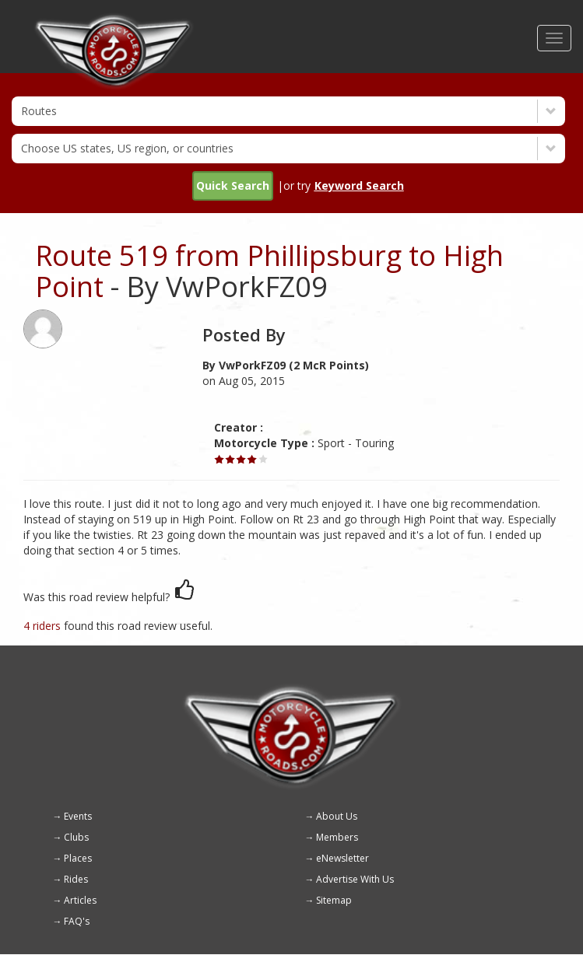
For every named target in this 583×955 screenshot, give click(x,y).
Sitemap (334, 900)
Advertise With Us (355, 879)
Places (78, 858)
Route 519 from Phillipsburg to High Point (269, 271)
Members (337, 837)
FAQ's (77, 921)
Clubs (76, 837)
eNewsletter (342, 858)
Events (78, 816)
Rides (76, 879)
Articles (80, 900)
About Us (336, 816)
